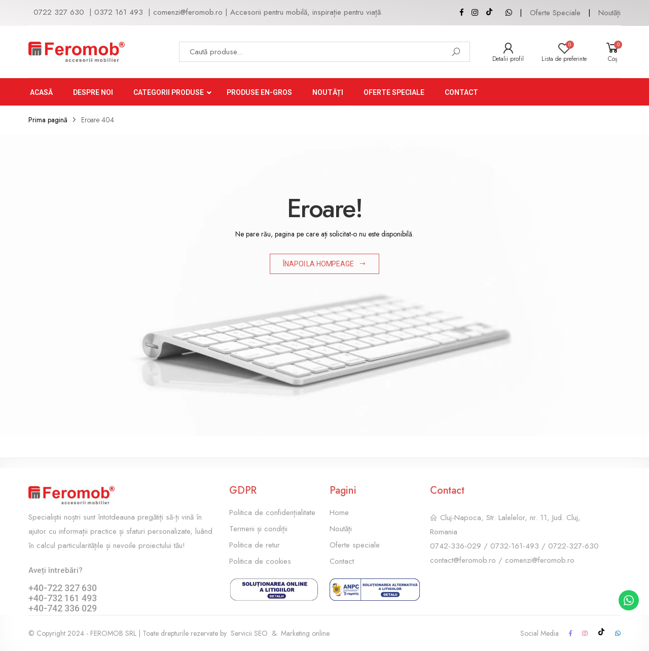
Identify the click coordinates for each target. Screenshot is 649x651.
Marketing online (305, 633)
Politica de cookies (260, 561)
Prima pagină (47, 120)
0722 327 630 (58, 12)
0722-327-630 (573, 546)
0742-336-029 (455, 546)
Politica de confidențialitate (272, 512)
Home (339, 512)
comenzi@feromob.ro (188, 12)
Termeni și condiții (258, 528)
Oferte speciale (355, 545)
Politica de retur (254, 545)
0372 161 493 (118, 12)
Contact (342, 561)
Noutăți (609, 12)
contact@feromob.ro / (467, 560)
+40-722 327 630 (62, 588)
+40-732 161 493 (62, 598)
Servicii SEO (249, 633)
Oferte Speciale (555, 12)
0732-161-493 (514, 546)
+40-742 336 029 (62, 608)
